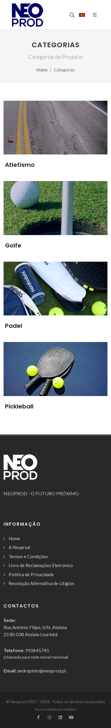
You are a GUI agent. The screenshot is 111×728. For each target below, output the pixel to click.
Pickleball (19, 406)
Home (42, 69)
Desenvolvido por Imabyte (55, 709)
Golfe (13, 245)
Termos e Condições (28, 556)
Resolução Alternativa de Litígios (41, 583)
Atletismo (20, 165)
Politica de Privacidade (31, 574)
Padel (13, 326)
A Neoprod (19, 547)
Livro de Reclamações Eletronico (41, 565)
